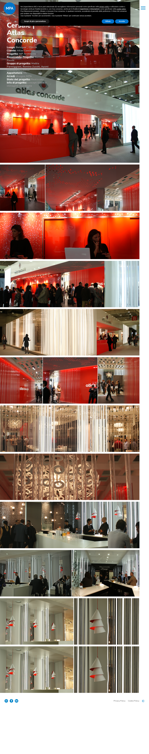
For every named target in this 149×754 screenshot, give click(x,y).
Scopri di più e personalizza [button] (35, 21)
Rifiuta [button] (108, 21)
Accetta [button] (122, 21)
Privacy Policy (119, 747)
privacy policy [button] (104, 7)
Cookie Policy (133, 747)
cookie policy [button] (121, 9)
